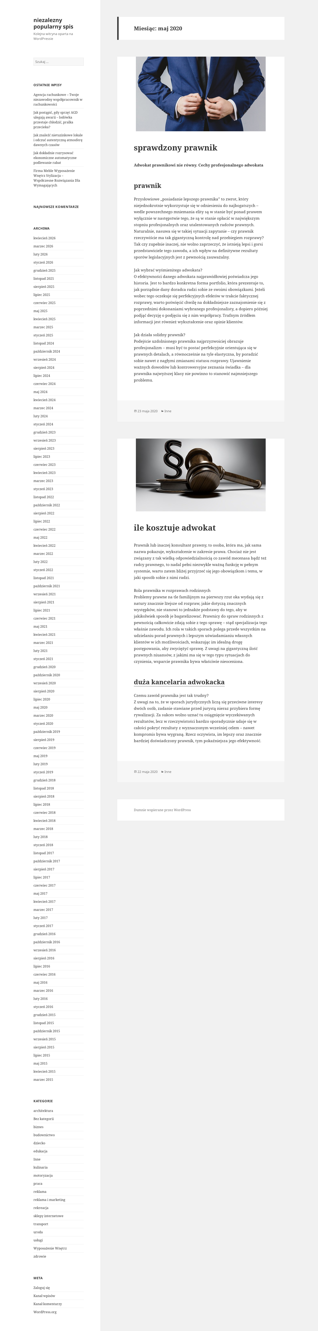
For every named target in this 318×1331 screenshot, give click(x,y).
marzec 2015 (43, 1079)
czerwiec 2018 (44, 812)
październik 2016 (46, 942)
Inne (37, 1159)
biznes (38, 1127)
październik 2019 (46, 731)
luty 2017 (40, 918)
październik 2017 (46, 861)
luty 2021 (40, 651)
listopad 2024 (43, 343)
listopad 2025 (43, 278)
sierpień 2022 (43, 513)
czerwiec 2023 (44, 464)
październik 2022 (46, 505)
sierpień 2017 (43, 869)
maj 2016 (40, 982)
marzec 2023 (43, 481)
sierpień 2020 (43, 691)
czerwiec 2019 (44, 748)
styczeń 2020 (43, 723)
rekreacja (40, 1208)
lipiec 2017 (41, 877)
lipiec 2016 (41, 966)
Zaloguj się (41, 1287)
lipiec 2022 (41, 521)
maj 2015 (40, 1063)
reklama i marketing (49, 1199)
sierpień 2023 (43, 448)
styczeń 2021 (43, 659)
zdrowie (39, 1256)
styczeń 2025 (43, 335)
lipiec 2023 (41, 456)
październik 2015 (46, 1031)
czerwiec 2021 (44, 618)
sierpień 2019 (43, 740)
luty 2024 (40, 416)
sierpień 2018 (43, 796)
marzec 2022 (43, 553)
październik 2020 (46, 675)
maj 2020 (40, 707)
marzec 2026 (43, 246)
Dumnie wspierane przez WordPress (162, 810)
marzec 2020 (43, 715)
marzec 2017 (43, 909)
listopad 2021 (43, 578)
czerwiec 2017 (44, 885)
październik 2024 (46, 351)
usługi (38, 1240)
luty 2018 (40, 837)
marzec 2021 (43, 642)
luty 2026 (40, 254)
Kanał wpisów (44, 1296)
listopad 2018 (43, 788)
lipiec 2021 (41, 610)
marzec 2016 (43, 990)
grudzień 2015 (44, 1015)
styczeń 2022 (43, 570)
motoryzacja (43, 1175)
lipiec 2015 (41, 1055)
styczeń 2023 (43, 489)
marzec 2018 (43, 829)
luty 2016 (40, 998)
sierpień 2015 (43, 1047)
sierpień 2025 (43, 286)
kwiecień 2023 (44, 473)
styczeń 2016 (43, 1007)
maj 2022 (40, 537)
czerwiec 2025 (44, 303)
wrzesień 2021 (44, 594)
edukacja (40, 1151)
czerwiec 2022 (44, 529)
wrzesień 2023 (44, 440)
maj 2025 (40, 311)
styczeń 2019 (43, 772)
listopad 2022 (43, 497)
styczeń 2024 (43, 424)
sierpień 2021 (43, 602)
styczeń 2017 (43, 926)
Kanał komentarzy (47, 1304)
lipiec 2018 (41, 804)
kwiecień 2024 (44, 400)
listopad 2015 (43, 1023)
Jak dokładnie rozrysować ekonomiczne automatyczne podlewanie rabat (55, 158)
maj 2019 (40, 756)
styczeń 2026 (43, 262)
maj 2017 (40, 893)
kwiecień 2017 (44, 901)
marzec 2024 (43, 408)
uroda (38, 1232)
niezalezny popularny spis (53, 23)
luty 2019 (40, 764)
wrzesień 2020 (44, 683)
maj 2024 (40, 392)
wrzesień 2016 (44, 950)
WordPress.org (45, 1312)
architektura (43, 1110)
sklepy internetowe (48, 1216)
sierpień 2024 (43, 367)
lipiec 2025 (41, 294)
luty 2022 (40, 562)
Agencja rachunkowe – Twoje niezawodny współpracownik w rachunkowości (58, 99)
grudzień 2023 (44, 432)
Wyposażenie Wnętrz (50, 1248)
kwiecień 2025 (44, 319)
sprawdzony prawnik (175, 147)
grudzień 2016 (44, 934)
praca (37, 1183)
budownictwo (44, 1135)
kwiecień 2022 (44, 545)
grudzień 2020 (44, 667)
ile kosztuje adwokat (175, 527)
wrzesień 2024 (44, 359)
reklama (39, 1191)
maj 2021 (40, 626)
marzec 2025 (43, 327)
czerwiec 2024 (44, 383)
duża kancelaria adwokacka (179, 681)
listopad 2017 (43, 853)
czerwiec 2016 (44, 974)
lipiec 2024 (41, 375)
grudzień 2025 (44, 270)
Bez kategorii (43, 1119)
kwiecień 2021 (44, 634)
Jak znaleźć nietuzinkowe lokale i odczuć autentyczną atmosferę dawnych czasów (58, 140)
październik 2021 (46, 586)
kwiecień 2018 (44, 820)
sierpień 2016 (43, 958)
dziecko (39, 1143)
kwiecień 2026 (44, 238)
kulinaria (40, 1167)
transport (40, 1224)
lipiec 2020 (41, 699)
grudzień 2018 (44, 780)
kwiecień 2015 (44, 1071)
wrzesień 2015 (44, 1039)
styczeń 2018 (43, 845)
